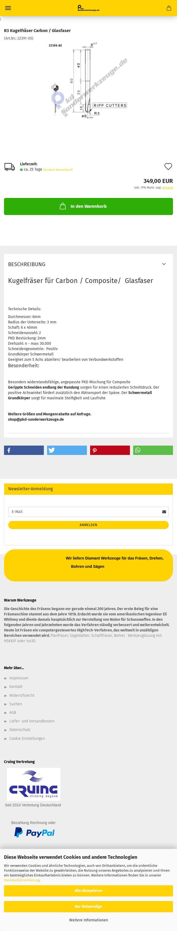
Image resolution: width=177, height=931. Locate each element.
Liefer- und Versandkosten (32, 721)
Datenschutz (19, 729)
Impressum (18, 678)
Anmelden (88, 525)
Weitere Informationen (88, 920)
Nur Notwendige (88, 906)
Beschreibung (26, 264)
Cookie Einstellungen (27, 738)
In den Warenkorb (83, 206)
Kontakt (15, 686)
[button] (24, 450)
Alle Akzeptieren (88, 890)
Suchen (15, 704)
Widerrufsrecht (21, 695)
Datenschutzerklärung (21, 880)
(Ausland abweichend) (58, 169)
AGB (12, 712)
